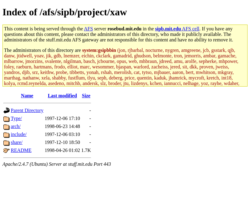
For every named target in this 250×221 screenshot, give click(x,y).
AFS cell (177, 28)
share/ (16, 142)
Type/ (16, 118)
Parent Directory (27, 110)
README (21, 150)
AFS (88, 28)
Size (86, 95)
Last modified (62, 95)
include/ (19, 134)
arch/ (16, 126)
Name (27, 95)
